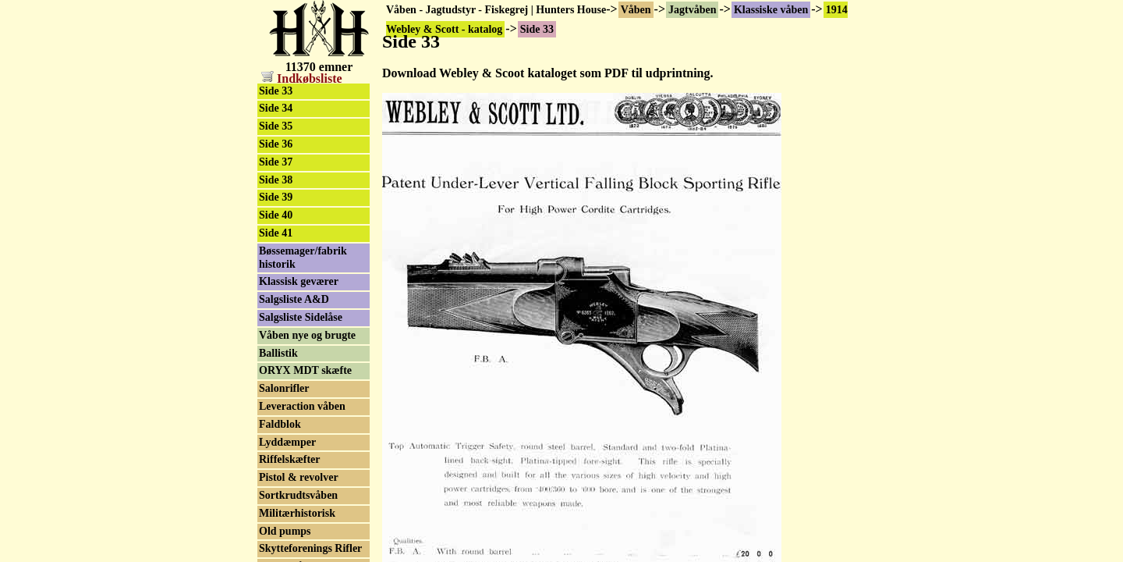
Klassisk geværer (298, 281)
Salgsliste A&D (294, 299)
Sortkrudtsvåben (298, 495)
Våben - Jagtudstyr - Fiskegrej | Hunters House (496, 10)
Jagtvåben (692, 10)
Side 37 (275, 162)
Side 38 (275, 180)
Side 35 (275, 126)
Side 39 (275, 197)
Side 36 (275, 144)
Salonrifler (284, 388)
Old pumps (285, 531)
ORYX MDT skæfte (305, 370)
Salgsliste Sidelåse (300, 317)
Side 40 (275, 215)
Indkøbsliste (301, 78)
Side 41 (275, 233)
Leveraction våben (302, 406)
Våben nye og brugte (307, 335)
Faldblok (280, 424)
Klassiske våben (771, 10)
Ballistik (278, 353)
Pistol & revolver (298, 477)
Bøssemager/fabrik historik (303, 257)
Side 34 (275, 108)
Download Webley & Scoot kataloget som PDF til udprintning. (547, 73)
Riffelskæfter (290, 459)
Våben (636, 10)
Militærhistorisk (297, 513)
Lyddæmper (287, 442)
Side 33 (275, 91)
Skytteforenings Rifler (310, 548)
